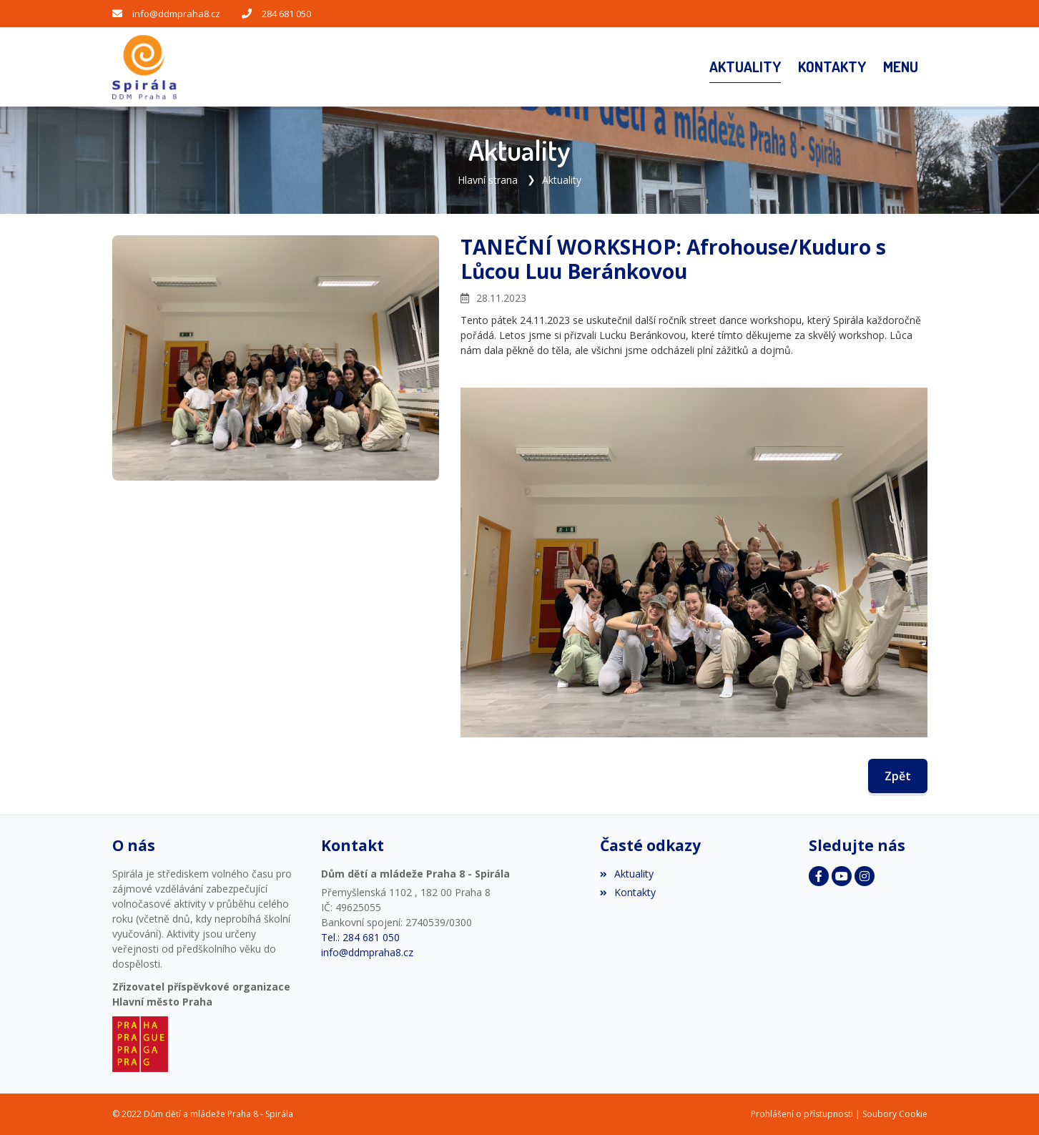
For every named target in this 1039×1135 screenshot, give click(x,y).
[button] (901, 66)
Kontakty (628, 892)
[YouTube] (842, 876)
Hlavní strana (488, 180)
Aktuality (561, 180)
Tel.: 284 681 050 (360, 937)
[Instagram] (865, 876)
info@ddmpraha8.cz (176, 13)
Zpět (898, 776)
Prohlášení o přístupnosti (802, 1114)
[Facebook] (819, 876)
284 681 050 (286, 13)
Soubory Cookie (894, 1114)
